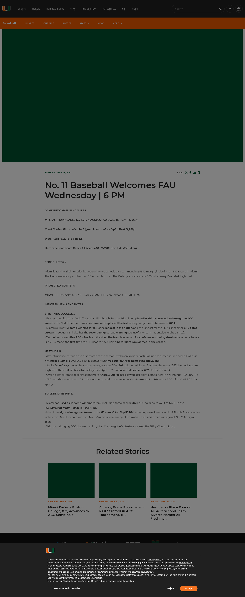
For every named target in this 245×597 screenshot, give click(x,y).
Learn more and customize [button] (66, 588)
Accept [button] (188, 588)
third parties (102, 565)
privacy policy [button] (154, 559)
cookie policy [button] (185, 562)
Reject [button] (170, 588)
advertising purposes (163, 568)
